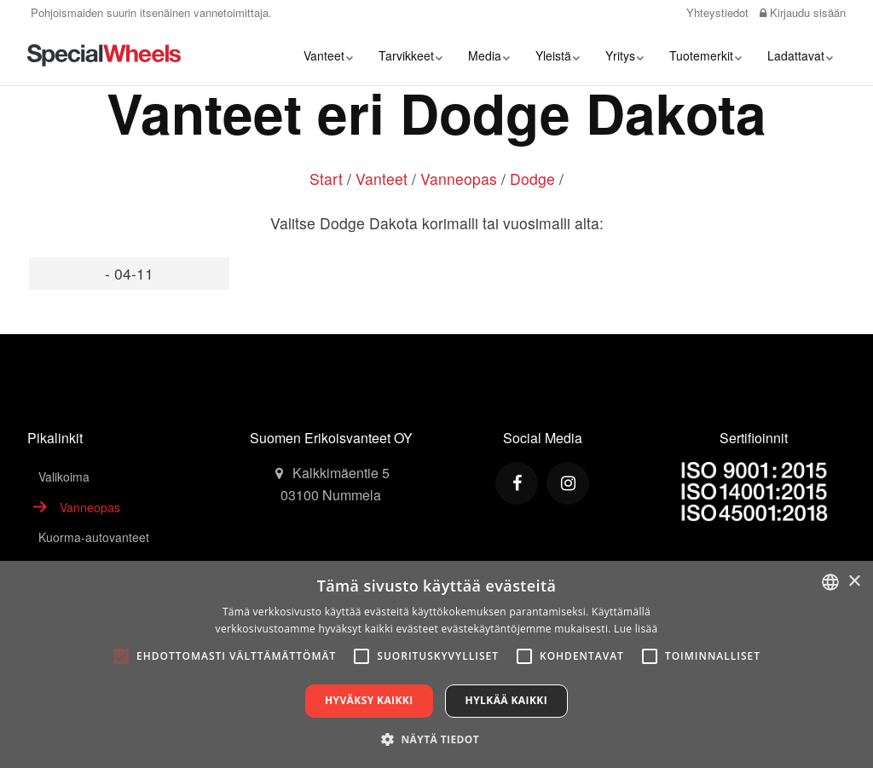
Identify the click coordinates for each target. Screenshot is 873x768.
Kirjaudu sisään (803, 12)
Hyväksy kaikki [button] (369, 700)
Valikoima (64, 476)
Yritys (624, 55)
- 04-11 (129, 273)
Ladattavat (800, 55)
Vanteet (328, 55)
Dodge (532, 178)
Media (489, 55)
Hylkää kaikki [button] (506, 700)
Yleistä (557, 55)
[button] (436, 739)
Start (326, 178)
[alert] (436, 664)
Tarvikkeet (410, 55)
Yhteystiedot (716, 12)
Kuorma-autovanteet (93, 537)
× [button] (853, 581)
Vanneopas (458, 178)
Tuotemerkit (705, 55)
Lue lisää (635, 628)
